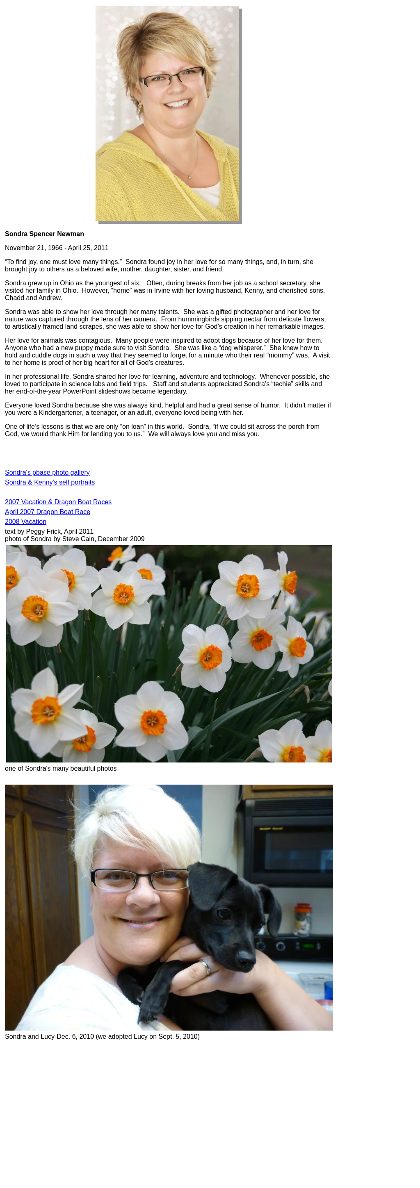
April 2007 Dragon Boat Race (47, 511)
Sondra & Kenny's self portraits (50, 482)
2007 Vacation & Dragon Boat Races (58, 501)
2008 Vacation (25, 521)
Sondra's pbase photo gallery (47, 472)
